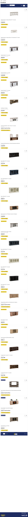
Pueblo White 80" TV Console (5, 72)
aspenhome (2, 179)
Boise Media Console (4, 319)
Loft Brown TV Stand (4, 108)
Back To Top (25, 433)
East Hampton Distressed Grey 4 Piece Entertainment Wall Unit (11, 390)
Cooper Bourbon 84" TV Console (6, 372)
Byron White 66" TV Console (5, 196)
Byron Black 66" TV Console (5, 284)
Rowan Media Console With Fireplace (7, 408)
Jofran (2, 391)
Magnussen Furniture (3, 426)
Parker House (2, 126)
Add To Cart (4, 24)
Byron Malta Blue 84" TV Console (6, 249)
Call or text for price (5, 130)
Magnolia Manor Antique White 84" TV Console (8, 19)
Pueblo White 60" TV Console (5, 90)
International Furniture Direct (4, 56)
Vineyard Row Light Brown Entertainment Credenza (9, 302)
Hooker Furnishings (3, 303)
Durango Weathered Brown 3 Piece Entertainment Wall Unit (10, 143)
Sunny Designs (3, 144)
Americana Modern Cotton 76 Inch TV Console (8, 125)
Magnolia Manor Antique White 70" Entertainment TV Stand (10, 37)
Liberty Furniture (3, 38)
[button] (25, 9)
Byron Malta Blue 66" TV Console (6, 178)
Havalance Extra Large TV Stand (6, 231)
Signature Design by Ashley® (4, 232)
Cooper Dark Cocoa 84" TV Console (6, 355)
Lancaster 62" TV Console (5, 425)
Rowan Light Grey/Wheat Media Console (7, 337)
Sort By (7, 5)
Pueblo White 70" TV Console (5, 55)
